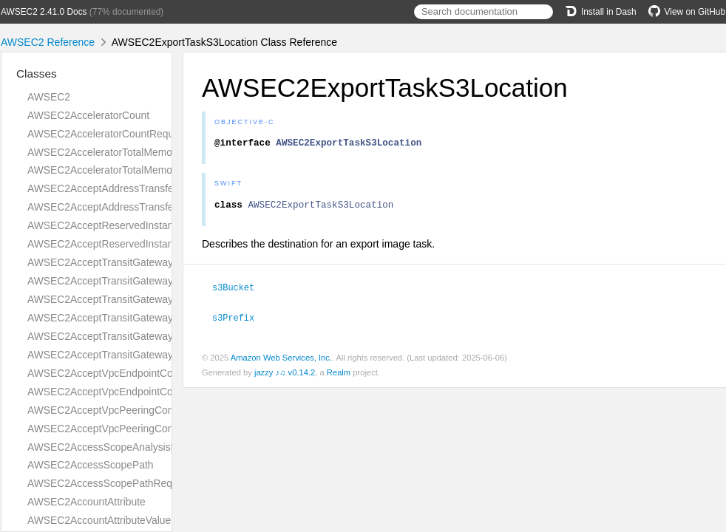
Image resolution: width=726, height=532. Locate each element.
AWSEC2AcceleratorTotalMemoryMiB (112, 152)
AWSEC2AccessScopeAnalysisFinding (115, 447)
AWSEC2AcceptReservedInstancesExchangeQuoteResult (159, 244)
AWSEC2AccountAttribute (86, 502)
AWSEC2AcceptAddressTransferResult (116, 207)
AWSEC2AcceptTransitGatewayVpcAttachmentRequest (154, 336)
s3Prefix (239, 321)
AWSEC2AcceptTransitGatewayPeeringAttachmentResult (158, 318)
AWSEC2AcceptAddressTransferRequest (121, 188)
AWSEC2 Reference (48, 42)
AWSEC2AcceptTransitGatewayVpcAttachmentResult (149, 355)
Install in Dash (601, 12)
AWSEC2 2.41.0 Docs (44, 12)
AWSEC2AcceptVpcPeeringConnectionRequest (136, 410)
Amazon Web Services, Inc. (281, 360)
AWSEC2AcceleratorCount (88, 115)
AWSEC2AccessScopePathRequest (109, 483)
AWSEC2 (48, 97)
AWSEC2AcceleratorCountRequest (107, 134)
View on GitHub (686, 12)
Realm (338, 375)
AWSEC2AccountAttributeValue (99, 520)
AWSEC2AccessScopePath (90, 465)
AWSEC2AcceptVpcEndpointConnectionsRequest (141, 373)
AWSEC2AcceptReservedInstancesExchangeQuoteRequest (164, 225)
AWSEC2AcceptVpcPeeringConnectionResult (131, 428)
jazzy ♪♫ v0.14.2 (284, 375)
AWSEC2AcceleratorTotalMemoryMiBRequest (132, 170)
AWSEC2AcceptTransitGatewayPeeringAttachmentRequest (162, 299)
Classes (36, 73)
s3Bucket (239, 291)
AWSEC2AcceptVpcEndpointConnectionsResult (136, 392)
